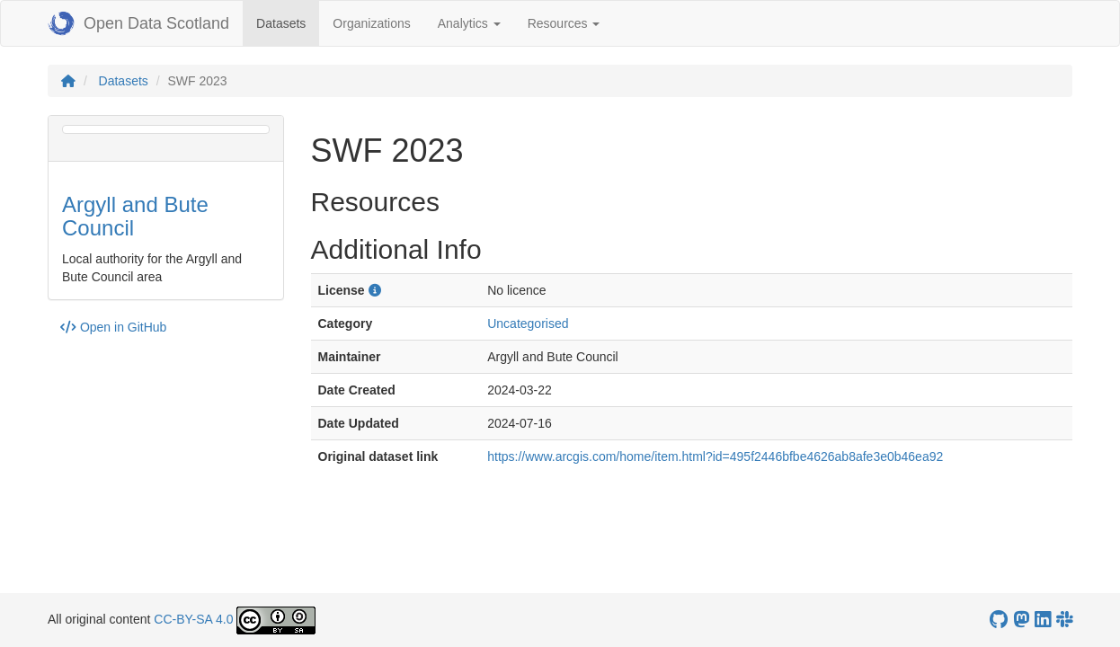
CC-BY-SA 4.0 (193, 619)
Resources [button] (564, 23)
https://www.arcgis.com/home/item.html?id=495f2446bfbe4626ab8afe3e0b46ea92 (715, 456)
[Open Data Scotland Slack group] (1064, 619)
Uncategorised (527, 323)
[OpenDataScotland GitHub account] (999, 619)
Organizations (371, 23)
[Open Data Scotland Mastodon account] (1021, 619)
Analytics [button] (469, 23)
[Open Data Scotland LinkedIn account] (1043, 619)
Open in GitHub (113, 327)
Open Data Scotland (138, 23)
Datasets (287, 22)
